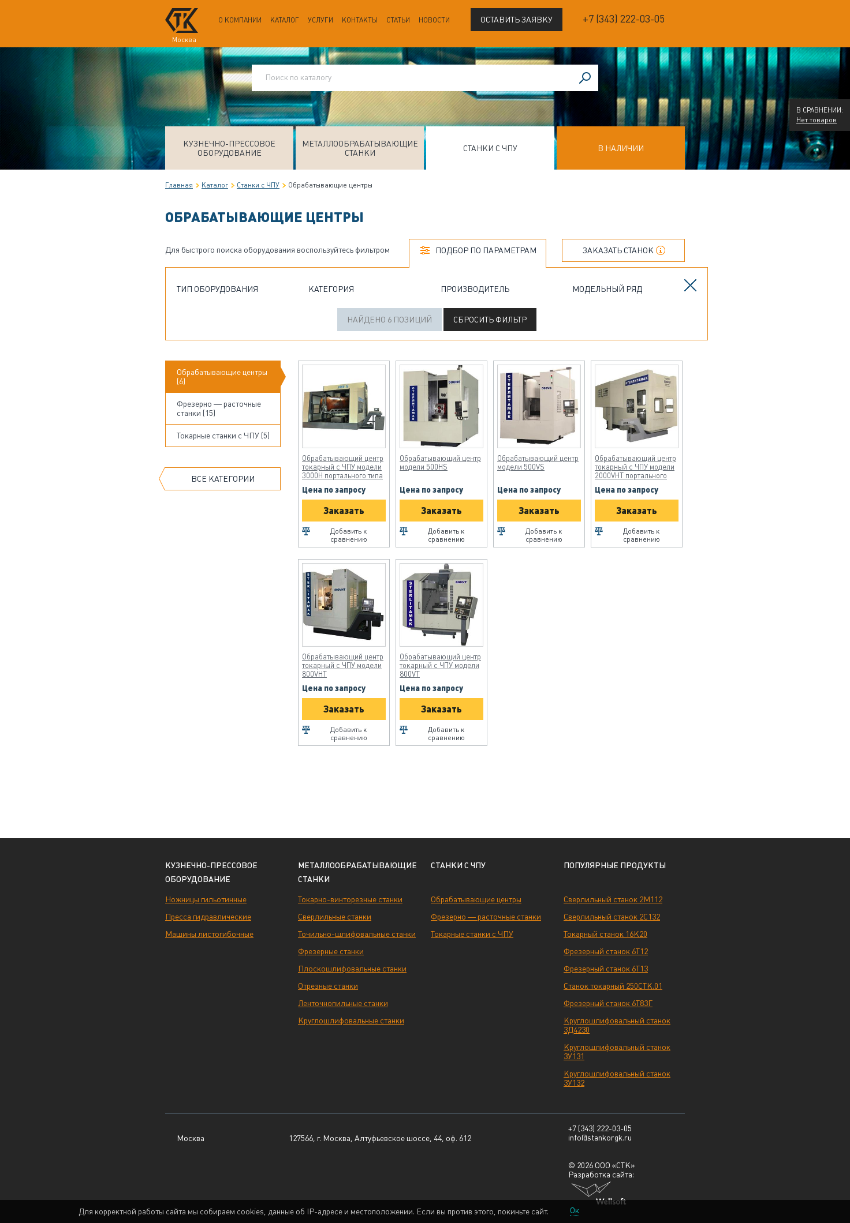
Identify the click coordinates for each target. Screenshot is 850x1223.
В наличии (621, 148)
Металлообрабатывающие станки (360, 148)
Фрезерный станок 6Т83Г (608, 1003)
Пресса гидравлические (208, 916)
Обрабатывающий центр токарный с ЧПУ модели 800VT (440, 665)
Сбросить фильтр (490, 319)
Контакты (360, 20)
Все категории (223, 478)
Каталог (284, 20)
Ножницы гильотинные (206, 899)
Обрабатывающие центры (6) (222, 376)
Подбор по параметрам (485, 250)
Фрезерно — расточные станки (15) (219, 408)
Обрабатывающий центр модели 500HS (440, 462)
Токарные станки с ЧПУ (472, 934)
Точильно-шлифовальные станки (357, 934)
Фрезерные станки (331, 951)
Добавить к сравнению (348, 535)
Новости (434, 20)
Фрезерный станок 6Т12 (606, 951)
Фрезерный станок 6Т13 (606, 968)
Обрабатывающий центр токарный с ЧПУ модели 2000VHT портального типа (635, 467)
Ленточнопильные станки (343, 1003)
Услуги (320, 20)
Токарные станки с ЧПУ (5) (223, 435)
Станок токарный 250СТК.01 (613, 986)
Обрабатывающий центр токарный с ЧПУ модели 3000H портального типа (342, 467)
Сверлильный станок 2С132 (612, 916)
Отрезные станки (328, 986)
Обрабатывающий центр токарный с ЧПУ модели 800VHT (342, 665)
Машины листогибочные (209, 934)
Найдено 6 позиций (389, 319)
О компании (240, 20)
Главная (179, 185)
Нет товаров (816, 120)
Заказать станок (618, 250)
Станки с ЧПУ (490, 148)
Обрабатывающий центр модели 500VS (538, 462)
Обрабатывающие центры (476, 899)
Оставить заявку (516, 19)
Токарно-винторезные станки (350, 899)
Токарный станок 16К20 (605, 934)
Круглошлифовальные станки (351, 1020)
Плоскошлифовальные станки (352, 968)
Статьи (398, 20)
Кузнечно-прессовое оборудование (229, 148)
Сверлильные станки (334, 916)
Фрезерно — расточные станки (486, 916)
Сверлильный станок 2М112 (613, 899)
